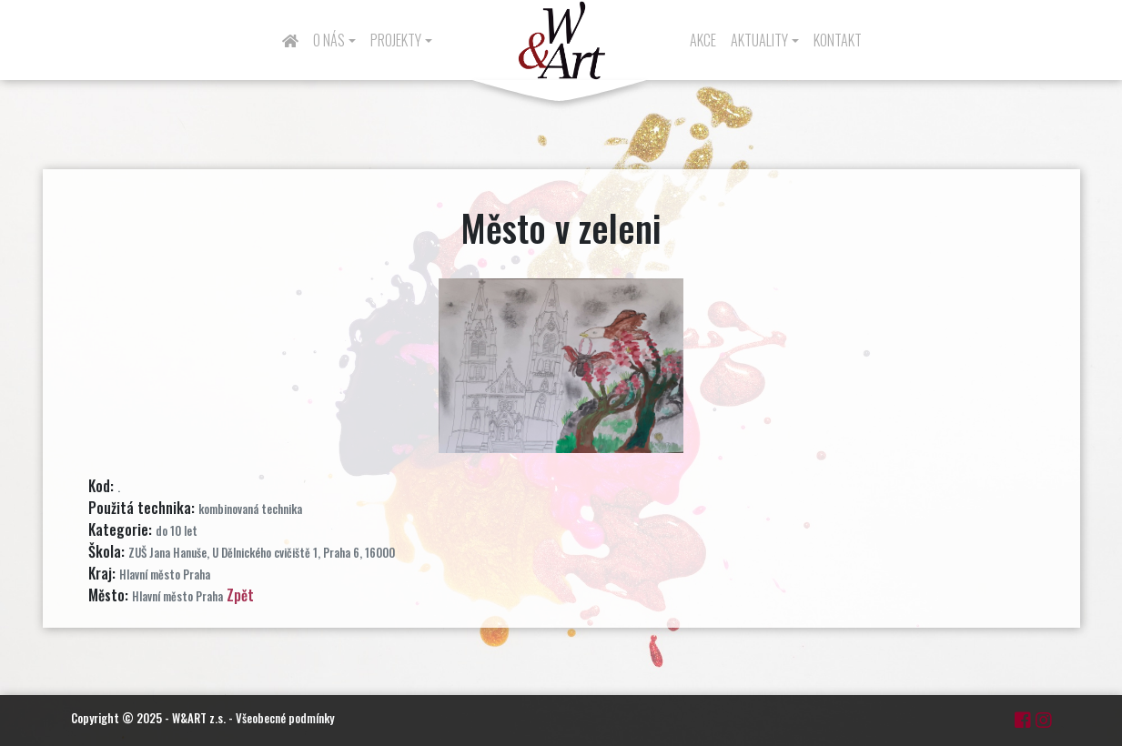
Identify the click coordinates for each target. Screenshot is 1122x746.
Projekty (395, 40)
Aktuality (759, 40)
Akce (703, 40)
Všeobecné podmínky (285, 718)
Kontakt (838, 40)
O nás (329, 40)
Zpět (240, 595)
